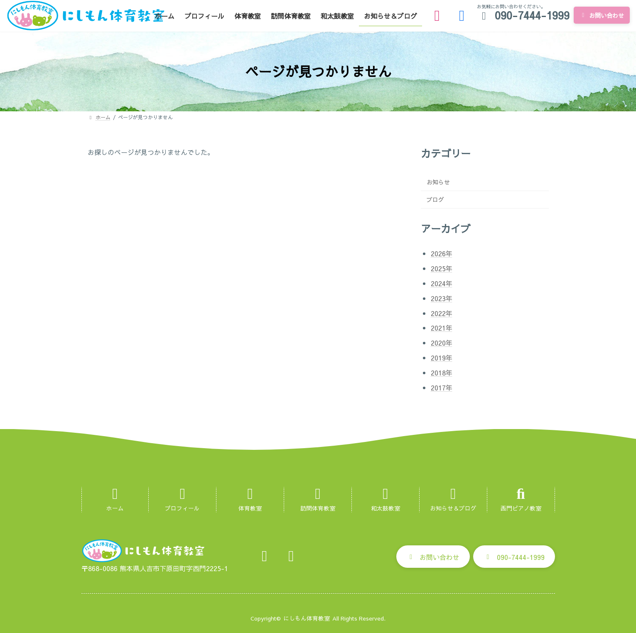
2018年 (441, 372)
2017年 (441, 387)
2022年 (441, 313)
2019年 (441, 357)
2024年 (441, 283)
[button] (433, 556)
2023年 (441, 298)
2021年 (441, 327)
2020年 (441, 342)
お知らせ (438, 182)
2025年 (441, 268)
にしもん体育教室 (306, 618)
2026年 (441, 253)
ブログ (435, 199)
